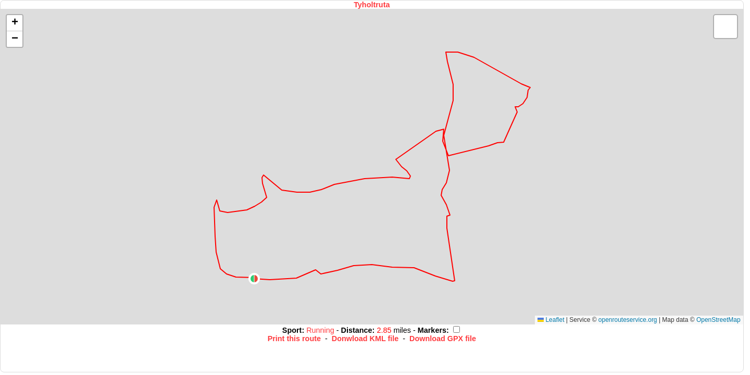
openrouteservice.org (627, 319)
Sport (292, 330)
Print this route (294, 338)
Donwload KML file (365, 338)
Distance (356, 330)
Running (321, 330)
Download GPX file (442, 338)
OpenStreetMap (718, 319)
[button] (254, 278)
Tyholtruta (372, 5)
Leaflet (551, 319)
